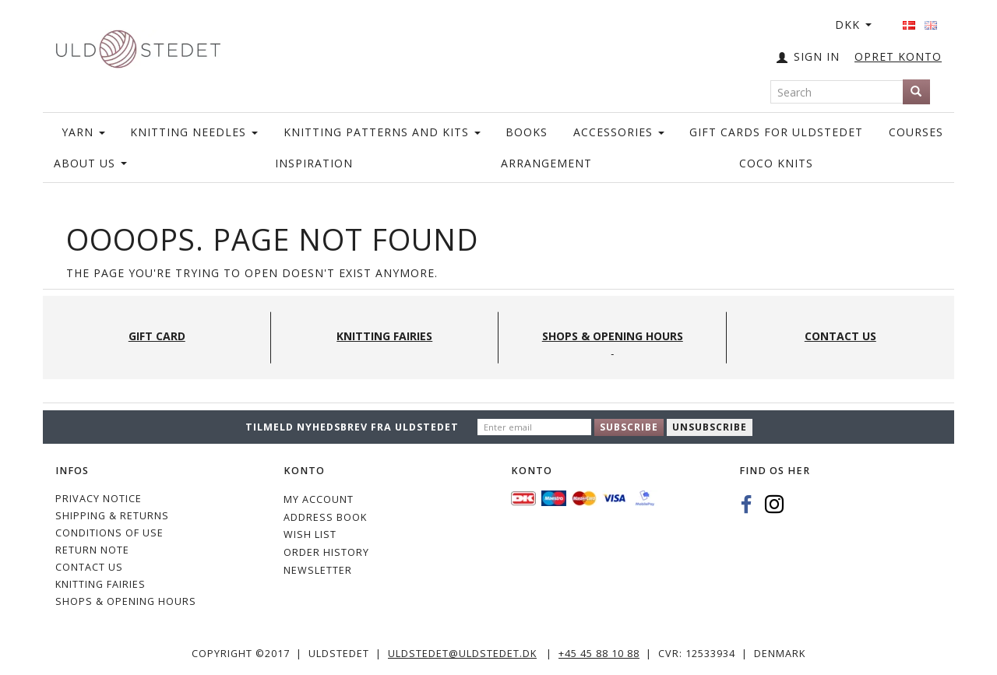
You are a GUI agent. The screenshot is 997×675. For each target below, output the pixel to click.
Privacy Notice (98, 498)
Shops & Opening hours (125, 601)
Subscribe (629, 427)
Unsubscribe (709, 427)
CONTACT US (89, 567)
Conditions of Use (109, 533)
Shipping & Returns (112, 515)
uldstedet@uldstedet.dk (462, 653)
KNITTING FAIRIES (100, 584)
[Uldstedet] (138, 45)
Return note (92, 550)
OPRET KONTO (898, 56)
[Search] (916, 91)
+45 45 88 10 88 (598, 653)
